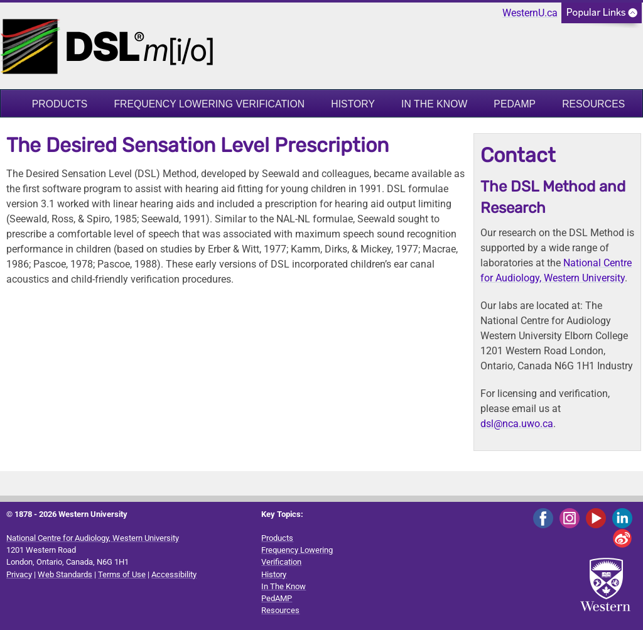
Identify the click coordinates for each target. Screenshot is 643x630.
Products (60, 104)
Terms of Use (122, 574)
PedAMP (515, 104)
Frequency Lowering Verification (209, 104)
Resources (593, 104)
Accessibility (174, 574)
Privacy (19, 574)
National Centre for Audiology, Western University (92, 538)
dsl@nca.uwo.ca (516, 424)
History (353, 104)
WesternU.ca (530, 13)
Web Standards (65, 574)
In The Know (434, 104)
